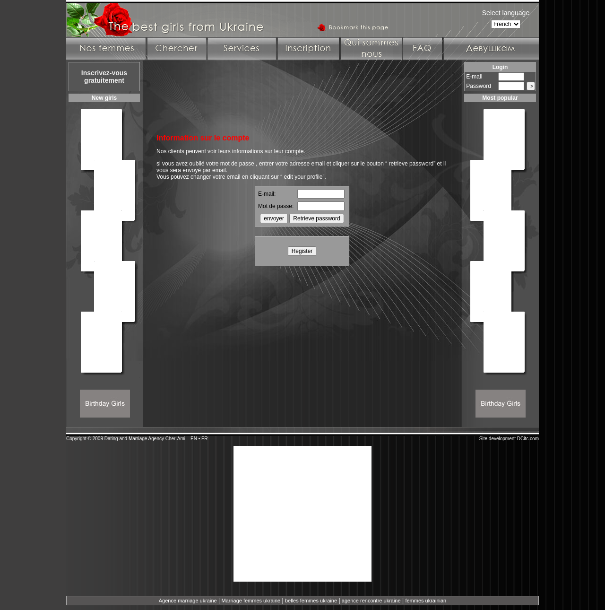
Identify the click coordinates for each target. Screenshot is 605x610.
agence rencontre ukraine (371, 600)
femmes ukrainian (425, 600)
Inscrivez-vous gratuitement (104, 76)
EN (193, 438)
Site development (497, 438)
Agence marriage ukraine (188, 600)
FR (204, 438)
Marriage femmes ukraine (250, 600)
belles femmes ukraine (311, 600)
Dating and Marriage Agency (134, 438)
